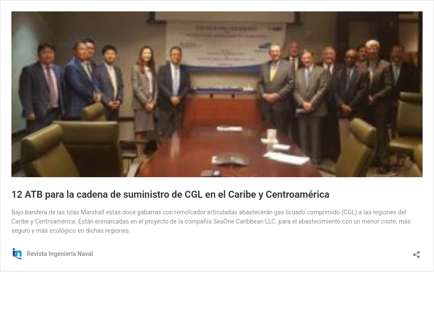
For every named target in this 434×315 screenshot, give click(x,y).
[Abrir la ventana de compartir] (416, 252)
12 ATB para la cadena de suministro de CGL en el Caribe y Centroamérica (170, 194)
